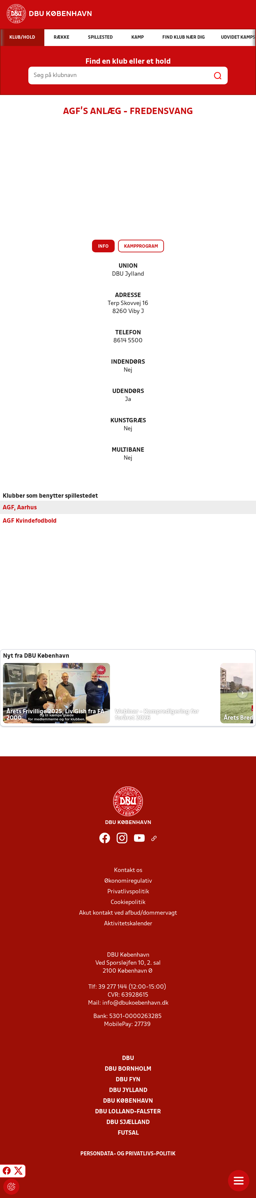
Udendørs (128, 391)
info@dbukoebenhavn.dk (135, 1003)
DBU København (128, 1101)
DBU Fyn (128, 1079)
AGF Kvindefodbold (30, 521)
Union (128, 266)
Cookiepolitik (128, 902)
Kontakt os (128, 870)
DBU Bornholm (128, 1069)
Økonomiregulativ (128, 881)
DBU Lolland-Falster (128, 1111)
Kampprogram (141, 246)
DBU (128, 1058)
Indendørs (128, 362)
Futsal (128, 1133)
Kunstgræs (128, 421)
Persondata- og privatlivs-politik (128, 1153)
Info (103, 246)
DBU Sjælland (128, 1122)
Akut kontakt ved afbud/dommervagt (128, 913)
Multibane (128, 450)
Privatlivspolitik (128, 891)
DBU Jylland (128, 1090)
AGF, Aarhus (20, 507)
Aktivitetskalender (128, 923)
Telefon (128, 333)
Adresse (128, 295)
